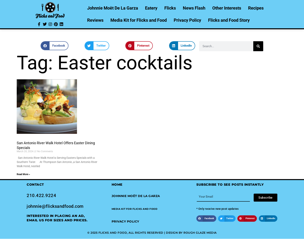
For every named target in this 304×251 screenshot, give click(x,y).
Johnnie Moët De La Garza (112, 8)
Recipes (256, 8)
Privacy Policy (187, 20)
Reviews (95, 20)
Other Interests (226, 8)
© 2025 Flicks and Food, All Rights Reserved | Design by (135, 232)
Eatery (151, 8)
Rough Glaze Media (200, 232)
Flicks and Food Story (229, 20)
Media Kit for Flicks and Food (138, 20)
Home (117, 184)
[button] (54, 45)
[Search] (258, 46)
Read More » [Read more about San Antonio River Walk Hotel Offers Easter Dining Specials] (23, 174)
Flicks (170, 8)
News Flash (194, 8)
